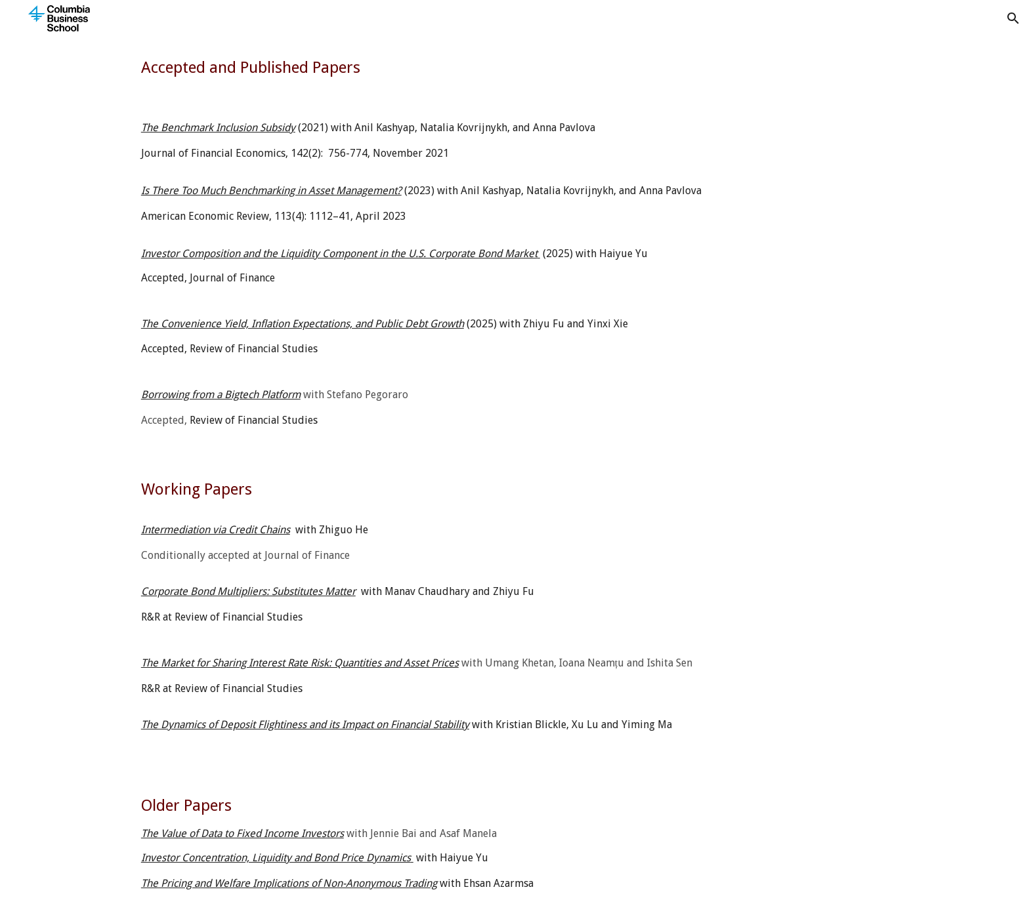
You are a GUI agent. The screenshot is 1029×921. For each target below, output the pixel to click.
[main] (514, 67)
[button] (1013, 18)
